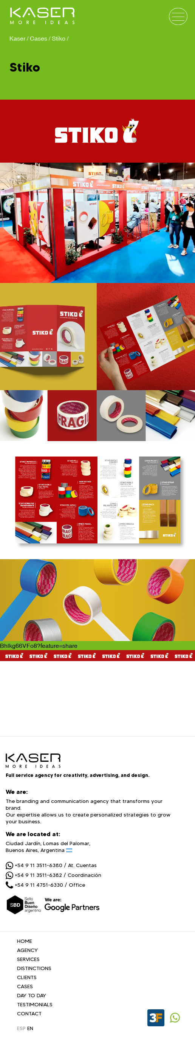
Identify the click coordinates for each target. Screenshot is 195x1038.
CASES (25, 986)
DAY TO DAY (31, 995)
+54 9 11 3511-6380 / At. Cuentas (51, 865)
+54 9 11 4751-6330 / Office (45, 884)
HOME (24, 941)
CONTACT (29, 1013)
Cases (38, 37)
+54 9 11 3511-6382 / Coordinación (53, 875)
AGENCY (27, 950)
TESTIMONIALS (35, 1004)
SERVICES (28, 959)
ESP (21, 1028)
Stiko (58, 37)
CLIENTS (27, 977)
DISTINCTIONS (34, 968)
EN (30, 1028)
